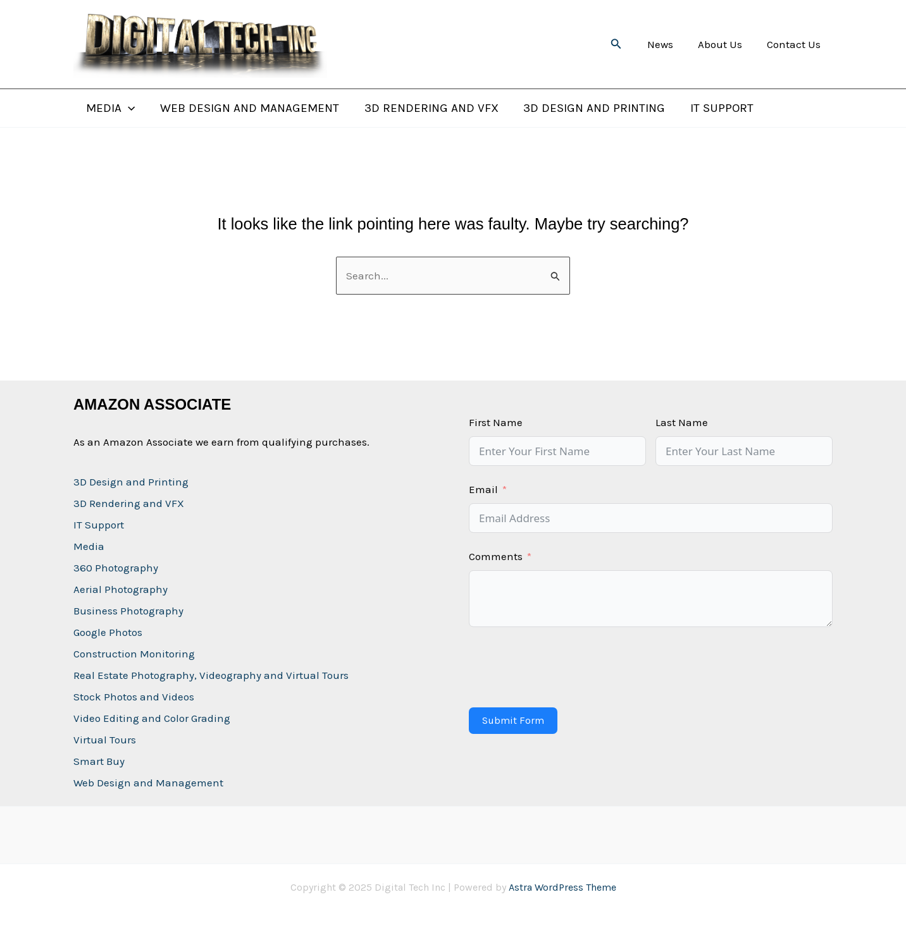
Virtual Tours (104, 739)
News (668, 44)
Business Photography (128, 610)
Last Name (681, 422)
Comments (496, 556)
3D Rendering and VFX (428, 108)
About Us (724, 44)
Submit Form (513, 720)
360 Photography (115, 567)
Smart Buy (99, 761)
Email (483, 489)
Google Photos (107, 632)
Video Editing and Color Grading (151, 718)
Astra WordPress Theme (562, 887)
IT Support (716, 108)
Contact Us (795, 44)
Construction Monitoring (134, 653)
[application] (127, 108)
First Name (496, 422)
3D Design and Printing (590, 108)
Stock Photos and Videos (133, 696)
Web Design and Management (247, 108)
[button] (625, 44)
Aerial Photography (120, 589)
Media (109, 108)
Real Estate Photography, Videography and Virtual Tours (211, 675)
